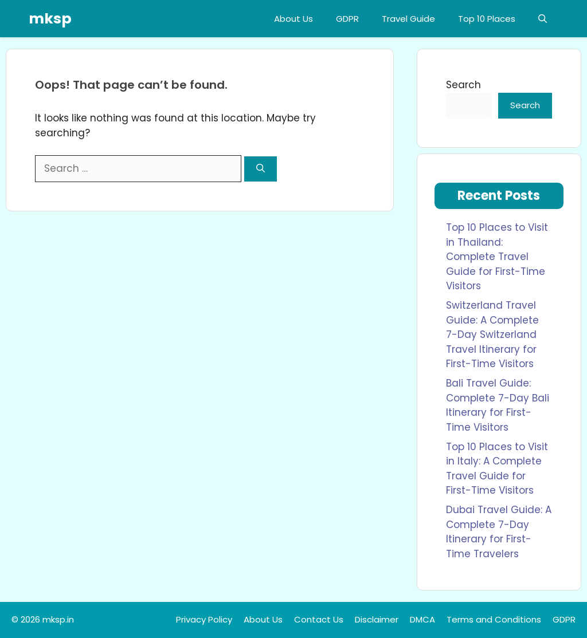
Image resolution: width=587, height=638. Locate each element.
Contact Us (318, 619)
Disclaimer (376, 619)
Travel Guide (408, 19)
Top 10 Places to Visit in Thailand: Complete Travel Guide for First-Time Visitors (497, 256)
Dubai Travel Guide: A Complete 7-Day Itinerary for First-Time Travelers (498, 532)
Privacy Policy (204, 619)
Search (463, 85)
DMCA (422, 619)
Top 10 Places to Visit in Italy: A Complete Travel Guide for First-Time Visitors (497, 469)
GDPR (347, 19)
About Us (293, 19)
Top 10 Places (486, 19)
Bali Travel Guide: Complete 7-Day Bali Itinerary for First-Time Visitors (497, 405)
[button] (542, 18)
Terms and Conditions (494, 619)
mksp (50, 19)
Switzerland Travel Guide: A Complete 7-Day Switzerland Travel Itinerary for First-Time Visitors (492, 334)
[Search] (260, 169)
